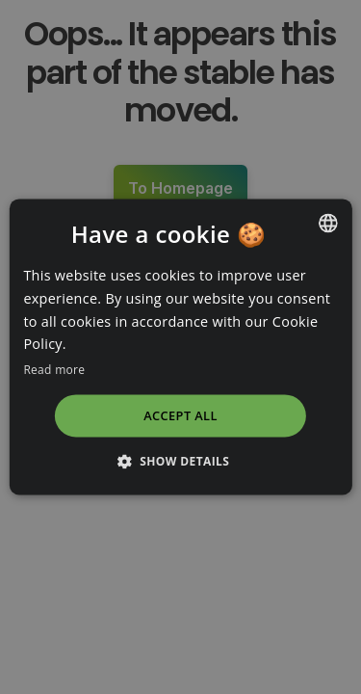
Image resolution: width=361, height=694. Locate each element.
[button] (181, 461)
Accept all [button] (180, 415)
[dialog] (180, 347)
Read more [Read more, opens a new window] (54, 369)
